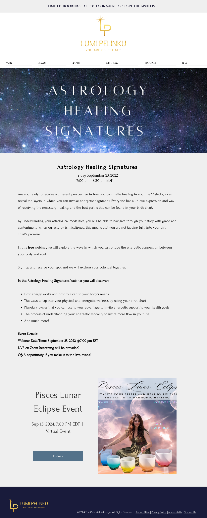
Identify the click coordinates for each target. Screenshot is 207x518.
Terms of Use (143, 512)
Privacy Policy (159, 512)
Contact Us (190, 512)
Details (58, 456)
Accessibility (175, 512)
